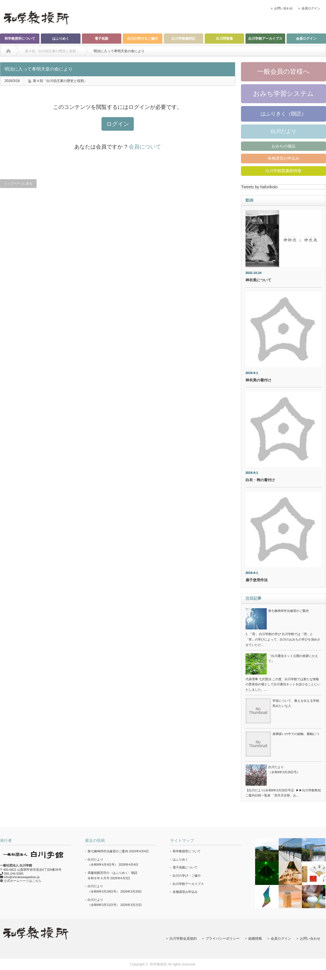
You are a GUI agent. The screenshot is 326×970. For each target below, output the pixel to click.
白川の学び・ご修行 (187, 875)
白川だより (283, 131)
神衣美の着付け (258, 380)
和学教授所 (158, 964)
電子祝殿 (101, 39)
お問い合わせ (283, 8)
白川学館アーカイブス (265, 39)
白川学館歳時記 (183, 39)
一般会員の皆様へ (283, 71)
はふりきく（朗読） (283, 114)
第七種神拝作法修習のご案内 (288, 610)
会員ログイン (311, 8)
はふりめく (60, 39)
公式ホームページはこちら (22, 880)
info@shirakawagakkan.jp (22, 877)
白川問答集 (224, 39)
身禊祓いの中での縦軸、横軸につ (295, 734)
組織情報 (255, 939)
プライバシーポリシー (223, 939)
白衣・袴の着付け (260, 480)
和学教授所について (20, 39)
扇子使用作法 (256, 580)
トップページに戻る (18, 183)
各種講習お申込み (283, 158)
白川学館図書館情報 (283, 170)
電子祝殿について (185, 867)
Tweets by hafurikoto (259, 187)
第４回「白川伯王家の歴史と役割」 (60, 81)
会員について (145, 147)
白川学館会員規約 (183, 939)
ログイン (117, 124)
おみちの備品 (283, 146)
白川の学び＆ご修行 (142, 39)
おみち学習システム (283, 93)
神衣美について (258, 280)
